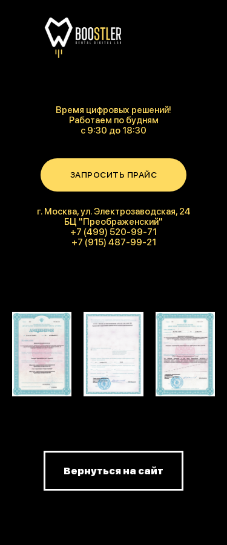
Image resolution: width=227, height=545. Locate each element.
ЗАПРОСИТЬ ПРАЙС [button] (113, 174)
